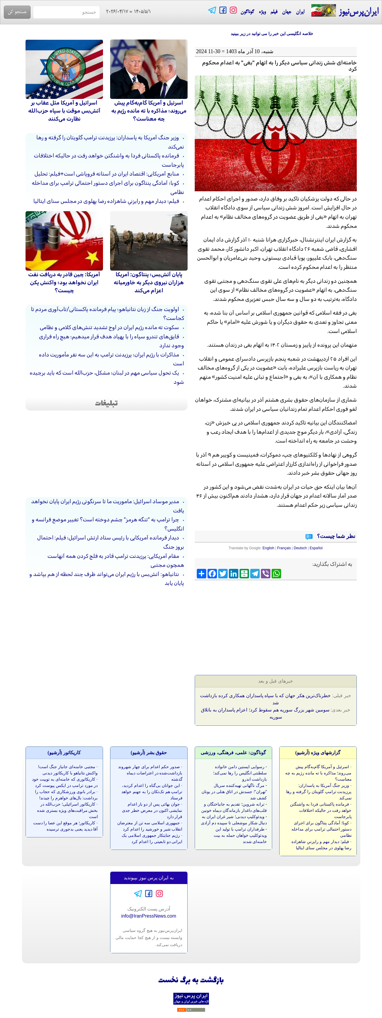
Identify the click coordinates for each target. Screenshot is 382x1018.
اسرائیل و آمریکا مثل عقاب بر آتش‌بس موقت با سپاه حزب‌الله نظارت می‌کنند (64, 111)
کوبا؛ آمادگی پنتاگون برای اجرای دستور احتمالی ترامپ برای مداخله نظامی (321, 829)
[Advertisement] (312, 625)
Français (284, 548)
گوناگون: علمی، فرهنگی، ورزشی (233, 752)
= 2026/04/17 (125, 12)
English (268, 548)
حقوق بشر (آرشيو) (149, 752)
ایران (300, 12)
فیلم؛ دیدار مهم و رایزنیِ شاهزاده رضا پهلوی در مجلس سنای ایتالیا (106, 201)
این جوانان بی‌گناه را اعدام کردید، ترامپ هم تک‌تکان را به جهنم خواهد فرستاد (151, 791)
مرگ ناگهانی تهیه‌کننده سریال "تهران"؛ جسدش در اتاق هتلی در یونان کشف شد (234, 791)
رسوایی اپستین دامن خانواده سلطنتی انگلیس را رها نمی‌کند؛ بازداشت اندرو (240, 773)
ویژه (262, 12)
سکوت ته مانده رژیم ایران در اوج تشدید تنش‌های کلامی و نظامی (109, 327)
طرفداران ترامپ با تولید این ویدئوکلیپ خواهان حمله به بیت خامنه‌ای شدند (240, 835)
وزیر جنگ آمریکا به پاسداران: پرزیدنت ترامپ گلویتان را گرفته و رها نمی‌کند (318, 791)
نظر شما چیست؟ (335, 536)
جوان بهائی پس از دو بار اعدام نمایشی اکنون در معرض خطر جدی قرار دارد (152, 810)
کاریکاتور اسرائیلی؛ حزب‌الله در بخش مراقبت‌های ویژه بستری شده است (67, 810)
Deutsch (300, 548)
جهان (286, 12)
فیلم (273, 12)
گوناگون (247, 12)
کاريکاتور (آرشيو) (64, 752)
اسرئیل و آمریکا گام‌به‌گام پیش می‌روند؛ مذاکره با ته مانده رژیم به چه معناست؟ (148, 111)
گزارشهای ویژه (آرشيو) (318, 752)
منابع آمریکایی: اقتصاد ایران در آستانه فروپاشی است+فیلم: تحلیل (106, 174)
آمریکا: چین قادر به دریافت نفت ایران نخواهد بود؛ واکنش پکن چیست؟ (64, 282)
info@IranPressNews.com (148, 915)
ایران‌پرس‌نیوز (344, 11)
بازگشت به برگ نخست (191, 981)
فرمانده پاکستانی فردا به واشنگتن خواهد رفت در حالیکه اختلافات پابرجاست (320, 810)
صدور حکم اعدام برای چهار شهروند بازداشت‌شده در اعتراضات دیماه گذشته (150, 773)
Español (316, 548)
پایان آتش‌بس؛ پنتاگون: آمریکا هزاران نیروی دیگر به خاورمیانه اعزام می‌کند (149, 282)
